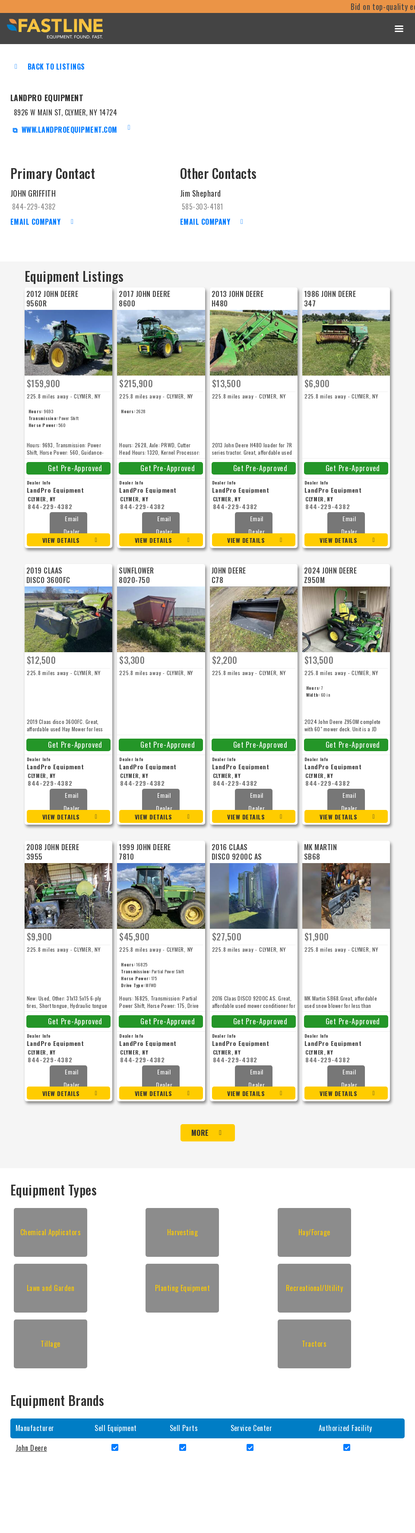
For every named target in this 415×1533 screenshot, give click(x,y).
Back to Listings (56, 66)
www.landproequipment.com (68, 129)
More (200, 1133)
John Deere (31, 1448)
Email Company (35, 222)
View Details (61, 540)
